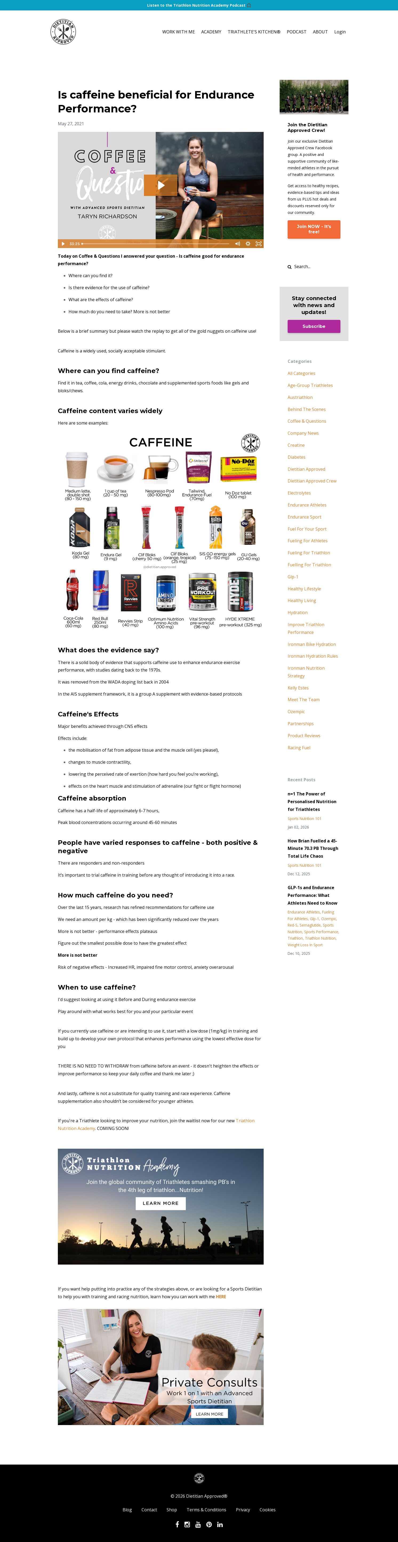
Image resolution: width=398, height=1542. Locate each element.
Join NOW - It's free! (314, 229)
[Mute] (237, 243)
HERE (221, 1297)
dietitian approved (306, 469)
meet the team (304, 700)
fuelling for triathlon (309, 565)
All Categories (301, 373)
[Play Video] (63, 243)
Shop (172, 1510)
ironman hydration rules (313, 656)
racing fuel (299, 748)
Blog (127, 1510)
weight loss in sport (305, 944)
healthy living (302, 600)
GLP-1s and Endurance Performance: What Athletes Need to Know (312, 895)
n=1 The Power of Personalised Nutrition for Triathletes (312, 801)
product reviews (304, 736)
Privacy (243, 1510)
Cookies (268, 1510)
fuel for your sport (307, 529)
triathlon (295, 938)
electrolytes (299, 493)
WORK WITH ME (178, 32)
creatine (296, 445)
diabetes (296, 457)
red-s (293, 925)
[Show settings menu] (248, 243)
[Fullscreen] (258, 243)
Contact (149, 1510)
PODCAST (297, 32)
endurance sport (304, 517)
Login (340, 32)
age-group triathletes (310, 385)
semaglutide (310, 925)
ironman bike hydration (312, 644)
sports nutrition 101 (304, 818)
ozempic (296, 712)
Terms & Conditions (206, 1510)
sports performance (321, 931)
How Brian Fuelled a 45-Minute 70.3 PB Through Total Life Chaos (313, 848)
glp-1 (293, 577)
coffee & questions (307, 421)
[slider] (155, 243)
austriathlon (300, 397)
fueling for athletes (308, 541)
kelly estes (298, 688)
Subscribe (314, 326)
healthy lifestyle (304, 589)
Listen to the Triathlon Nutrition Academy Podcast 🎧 (199, 5)
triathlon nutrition (320, 938)
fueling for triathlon (309, 553)
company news (303, 433)
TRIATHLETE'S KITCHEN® (254, 32)
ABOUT (320, 32)
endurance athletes (307, 505)
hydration (298, 612)
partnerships (301, 724)
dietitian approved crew (312, 481)
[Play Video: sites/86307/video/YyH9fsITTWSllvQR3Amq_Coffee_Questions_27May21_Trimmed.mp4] (160, 185)
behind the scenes (307, 409)
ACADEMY (211, 32)
